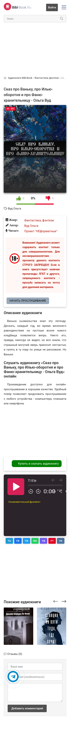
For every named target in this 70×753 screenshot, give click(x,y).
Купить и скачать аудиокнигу (38, 463)
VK (60, 540)
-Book (21, 7)
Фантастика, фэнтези (39, 220)
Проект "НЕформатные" (40, 231)
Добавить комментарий (27, 708)
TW (26, 540)
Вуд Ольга (14, 208)
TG (9, 540)
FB (17, 540)
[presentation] (55, 601)
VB (43, 540)
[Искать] (61, 18)
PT (52, 540)
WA (35, 540)
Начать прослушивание (28, 300)
